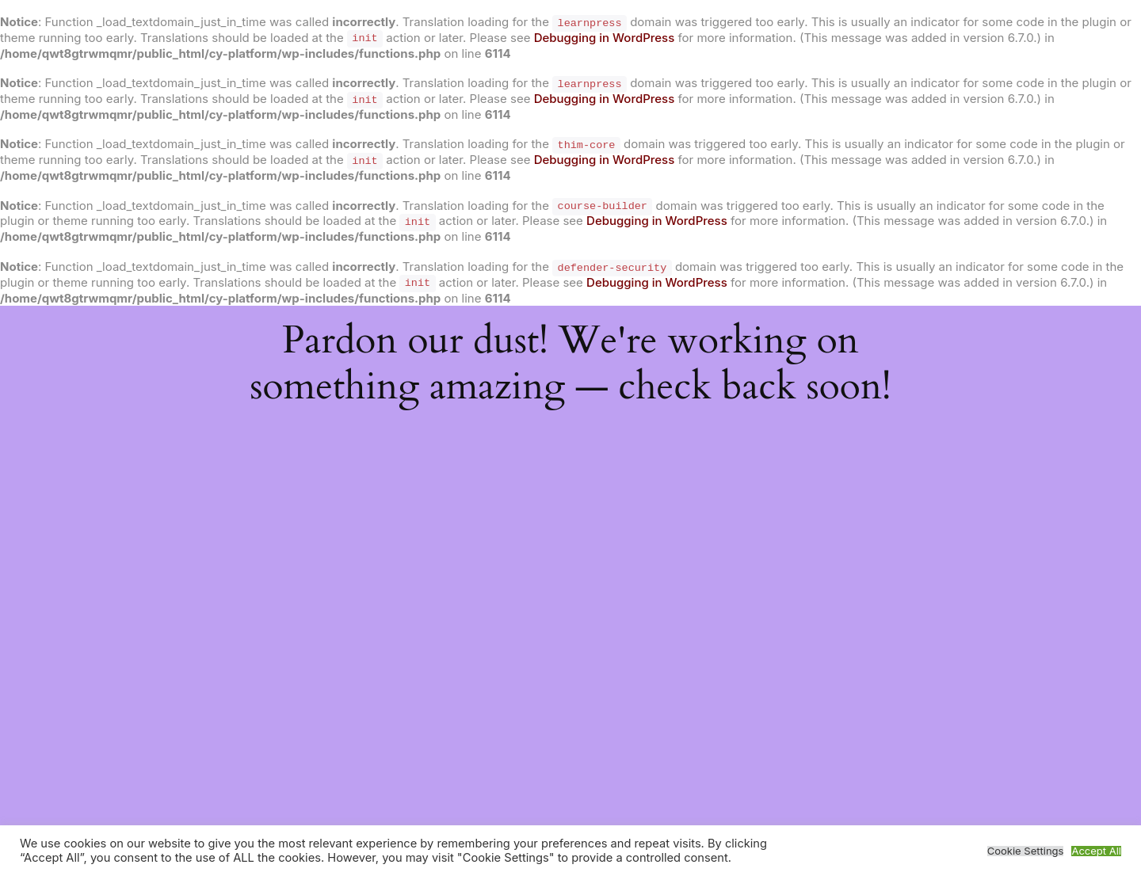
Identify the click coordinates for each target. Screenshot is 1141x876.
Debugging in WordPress (604, 37)
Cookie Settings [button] (1025, 851)
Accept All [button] (1096, 851)
